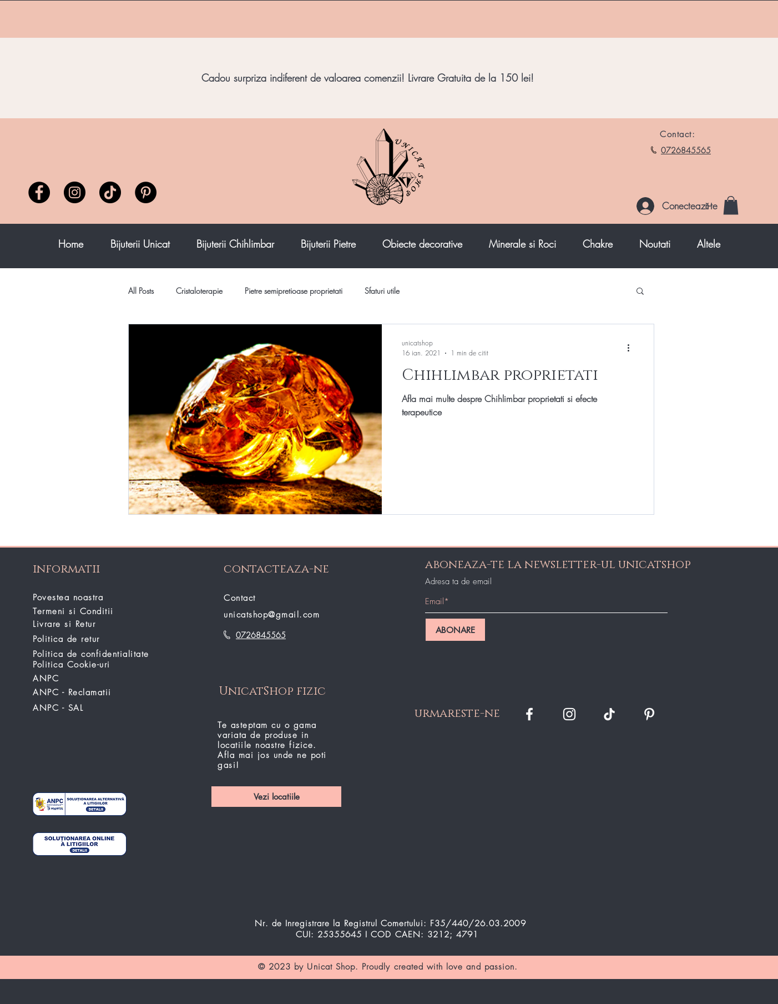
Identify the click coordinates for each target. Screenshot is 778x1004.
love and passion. (482, 966)
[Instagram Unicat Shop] (569, 714)
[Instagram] (74, 192)
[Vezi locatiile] (276, 796)
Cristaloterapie (199, 290)
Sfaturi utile (382, 290)
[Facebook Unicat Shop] (529, 714)
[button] (731, 205)
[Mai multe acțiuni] (632, 347)
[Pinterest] (145, 192)
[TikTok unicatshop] (110, 192)
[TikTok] (609, 714)
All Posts (141, 290)
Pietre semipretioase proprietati (293, 290)
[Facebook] (39, 192)
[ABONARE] (455, 630)
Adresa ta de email (458, 582)
